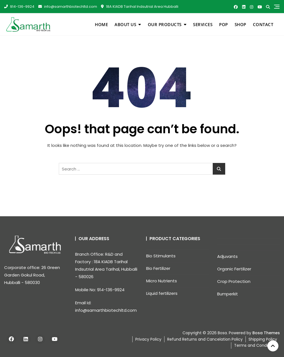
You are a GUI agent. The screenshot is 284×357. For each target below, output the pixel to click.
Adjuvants (227, 256)
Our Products (165, 24)
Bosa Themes (266, 333)
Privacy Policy (148, 339)
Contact (263, 24)
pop (223, 24)
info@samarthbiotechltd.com (67, 6)
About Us (125, 24)
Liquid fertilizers (162, 293)
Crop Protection (233, 281)
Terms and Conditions (255, 345)
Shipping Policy (262, 339)
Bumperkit (227, 294)
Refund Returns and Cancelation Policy (205, 339)
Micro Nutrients (161, 281)
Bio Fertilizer (158, 268)
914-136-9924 (19, 6)
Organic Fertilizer (234, 269)
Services (202, 24)
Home (101, 24)
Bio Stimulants (161, 256)
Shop (240, 24)
